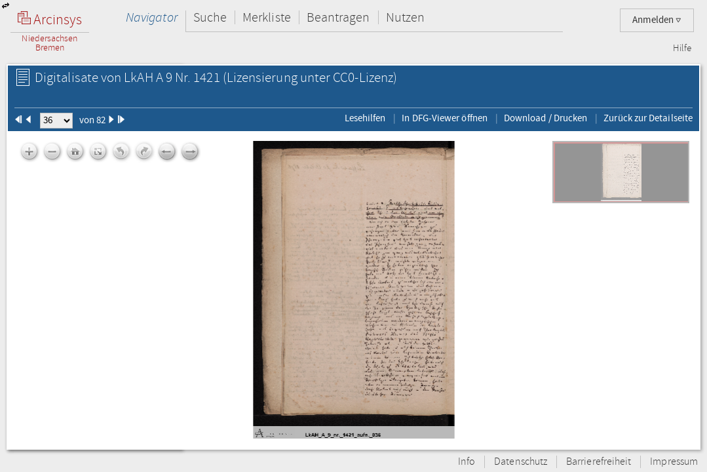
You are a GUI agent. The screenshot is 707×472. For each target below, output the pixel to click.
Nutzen (405, 17)
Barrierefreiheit (598, 462)
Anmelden (656, 20)
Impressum (674, 462)
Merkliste (266, 17)
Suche (210, 17)
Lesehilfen (365, 118)
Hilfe (682, 48)
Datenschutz (520, 462)
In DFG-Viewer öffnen (444, 118)
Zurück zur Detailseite (648, 118)
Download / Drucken (545, 118)
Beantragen (338, 17)
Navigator (152, 17)
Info (466, 462)
